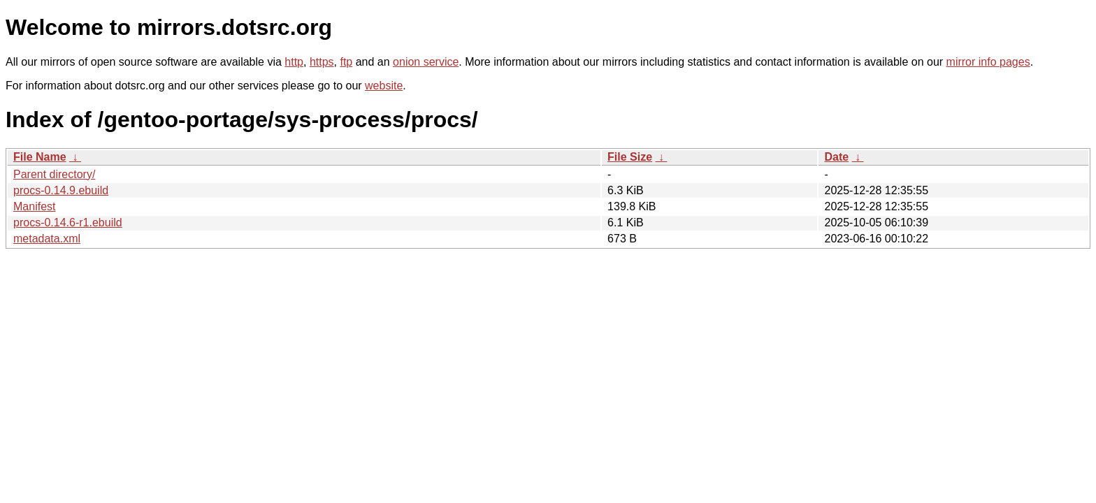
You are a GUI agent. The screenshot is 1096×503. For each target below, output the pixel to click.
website (384, 86)
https (322, 62)
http (293, 62)
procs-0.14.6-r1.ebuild (67, 222)
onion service (426, 62)
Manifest (34, 206)
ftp (346, 62)
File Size (629, 157)
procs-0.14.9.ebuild (60, 190)
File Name (39, 157)
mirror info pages (988, 62)
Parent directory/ (54, 174)
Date (836, 157)
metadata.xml (46, 239)
